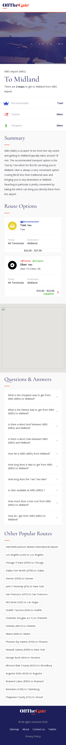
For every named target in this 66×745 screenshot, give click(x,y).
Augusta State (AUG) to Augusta (24, 673)
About (25, 729)
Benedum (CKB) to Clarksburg (22, 689)
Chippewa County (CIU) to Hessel (24, 697)
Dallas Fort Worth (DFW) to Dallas (25, 570)
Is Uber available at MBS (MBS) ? (26, 490)
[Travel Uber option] (56, 292)
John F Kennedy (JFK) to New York (25, 586)
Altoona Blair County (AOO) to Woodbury (29, 665)
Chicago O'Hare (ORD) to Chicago (25, 562)
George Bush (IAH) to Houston (23, 657)
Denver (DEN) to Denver (19, 578)
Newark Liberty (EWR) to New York (25, 649)
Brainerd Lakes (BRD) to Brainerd (24, 681)
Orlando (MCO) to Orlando (21, 626)
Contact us (39, 729)
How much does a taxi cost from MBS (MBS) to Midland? (29, 503)
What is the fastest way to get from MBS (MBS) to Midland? (31, 411)
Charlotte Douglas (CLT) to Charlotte (26, 618)
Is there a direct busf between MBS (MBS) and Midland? (28, 426)
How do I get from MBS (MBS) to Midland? (27, 517)
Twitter (52, 729)
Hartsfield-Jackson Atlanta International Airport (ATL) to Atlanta (34, 546)
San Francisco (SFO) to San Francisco (27, 594)
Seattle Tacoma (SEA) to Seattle (24, 610)
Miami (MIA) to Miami (18, 633)
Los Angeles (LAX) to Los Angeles (25, 554)
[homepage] (16, 6)
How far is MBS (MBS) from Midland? (29, 453)
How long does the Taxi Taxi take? (27, 479)
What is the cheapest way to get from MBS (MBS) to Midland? (29, 396)
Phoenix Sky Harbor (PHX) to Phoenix (27, 641)
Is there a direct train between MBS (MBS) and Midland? (28, 440)
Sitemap (14, 729)
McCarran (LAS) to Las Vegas (22, 602)
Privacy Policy (33, 736)
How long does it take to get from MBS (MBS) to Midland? (30, 466)
